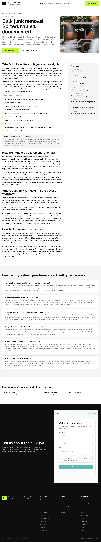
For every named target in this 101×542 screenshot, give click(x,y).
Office (42, 503)
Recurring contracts (66, 500)
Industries (49, 3)
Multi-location (65, 503)
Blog (82, 518)
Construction (44, 506)
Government (43, 530)
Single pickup (64, 509)
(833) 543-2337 (12, 501)
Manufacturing (44, 518)
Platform (83, 506)
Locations (58, 3)
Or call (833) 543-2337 (30, 50)
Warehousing (44, 524)
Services (41, 3)
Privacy (83, 527)
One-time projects (66, 506)
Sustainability (85, 503)
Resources (67, 3)
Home (4, 13)
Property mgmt (44, 500)
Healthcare (43, 512)
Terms (83, 530)
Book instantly (92, 3)
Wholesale (84, 512)
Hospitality (43, 515)
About (83, 500)
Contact (83, 524)
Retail (41, 509)
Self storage (43, 521)
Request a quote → (10, 50)
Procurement (85, 509)
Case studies (85, 515)
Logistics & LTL (44, 527)
